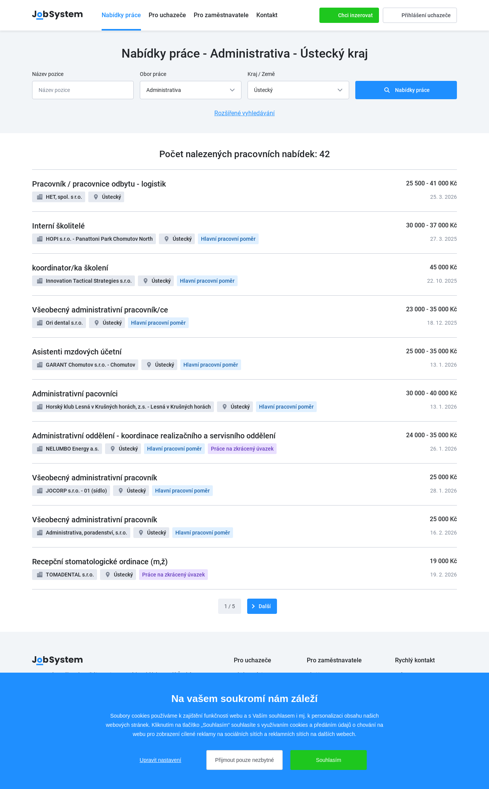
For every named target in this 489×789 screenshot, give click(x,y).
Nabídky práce (121, 15)
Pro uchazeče (167, 15)
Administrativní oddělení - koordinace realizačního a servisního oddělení (153, 435)
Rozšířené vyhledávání (244, 113)
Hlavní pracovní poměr (228, 239)
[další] (262, 606)
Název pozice (47, 74)
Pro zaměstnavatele (221, 15)
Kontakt (266, 15)
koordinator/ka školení (70, 267)
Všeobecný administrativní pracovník (94, 477)
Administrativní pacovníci (75, 393)
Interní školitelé (58, 225)
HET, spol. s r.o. (64, 197)
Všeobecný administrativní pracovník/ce (100, 309)
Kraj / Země (261, 74)
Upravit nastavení (160, 760)
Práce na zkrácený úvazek (242, 449)
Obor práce (153, 74)
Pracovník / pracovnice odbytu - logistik (99, 183)
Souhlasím (328, 760)
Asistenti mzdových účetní (76, 351)
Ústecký (111, 197)
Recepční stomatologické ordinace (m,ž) (100, 561)
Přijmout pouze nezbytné (244, 760)
